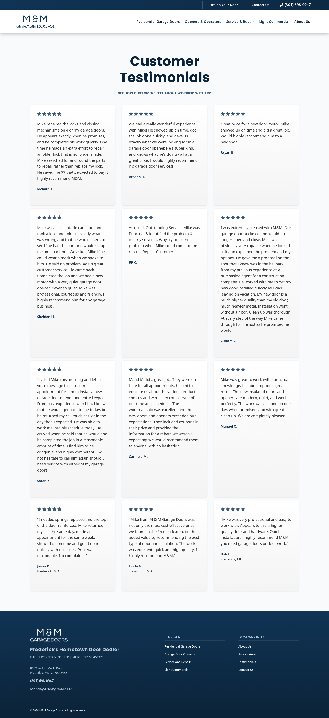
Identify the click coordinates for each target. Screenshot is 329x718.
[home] (35, 21)
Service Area (247, 662)
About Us (302, 21)
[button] (158, 22)
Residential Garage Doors (158, 21)
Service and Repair (177, 669)
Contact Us (260, 5)
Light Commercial (176, 677)
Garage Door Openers (179, 662)
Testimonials (247, 669)
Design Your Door (223, 5)
